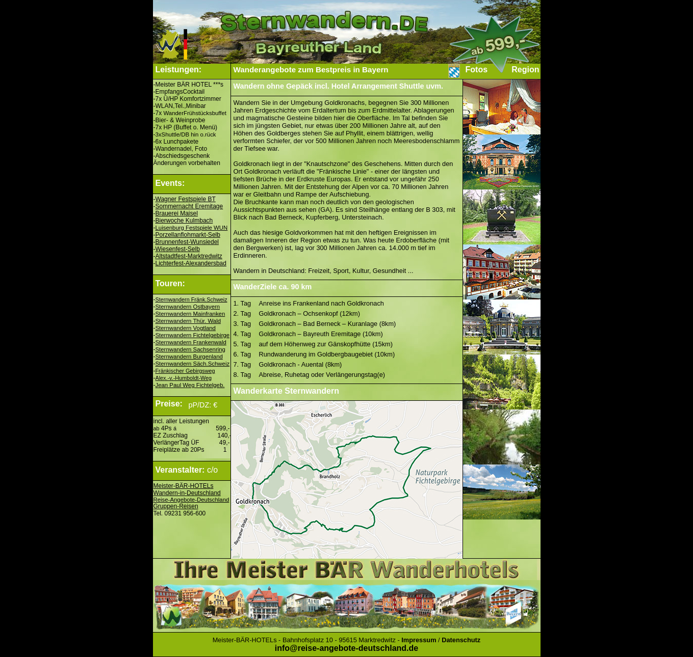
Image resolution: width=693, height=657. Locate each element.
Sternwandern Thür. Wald (188, 321)
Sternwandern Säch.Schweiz (193, 364)
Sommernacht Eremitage (189, 206)
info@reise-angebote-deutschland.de (346, 648)
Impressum (418, 640)
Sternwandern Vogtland (186, 328)
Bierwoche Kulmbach (184, 220)
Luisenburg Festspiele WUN (192, 228)
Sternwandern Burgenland (189, 356)
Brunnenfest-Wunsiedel (187, 241)
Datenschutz (461, 640)
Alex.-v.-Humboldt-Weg (184, 378)
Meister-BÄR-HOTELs (183, 485)
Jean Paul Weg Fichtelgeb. (190, 385)
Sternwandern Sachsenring (190, 349)
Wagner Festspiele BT (186, 199)
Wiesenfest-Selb (178, 249)
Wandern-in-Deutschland (187, 493)
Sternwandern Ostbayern (188, 307)
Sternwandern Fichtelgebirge (193, 335)
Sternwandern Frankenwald (191, 342)
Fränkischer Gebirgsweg (185, 371)
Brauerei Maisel (177, 213)
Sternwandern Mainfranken (190, 314)
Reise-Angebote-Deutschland (191, 500)
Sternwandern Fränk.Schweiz (191, 299)
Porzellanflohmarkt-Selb (188, 234)
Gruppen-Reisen (175, 506)
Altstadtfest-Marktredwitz (189, 256)
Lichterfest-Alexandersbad (191, 263)
